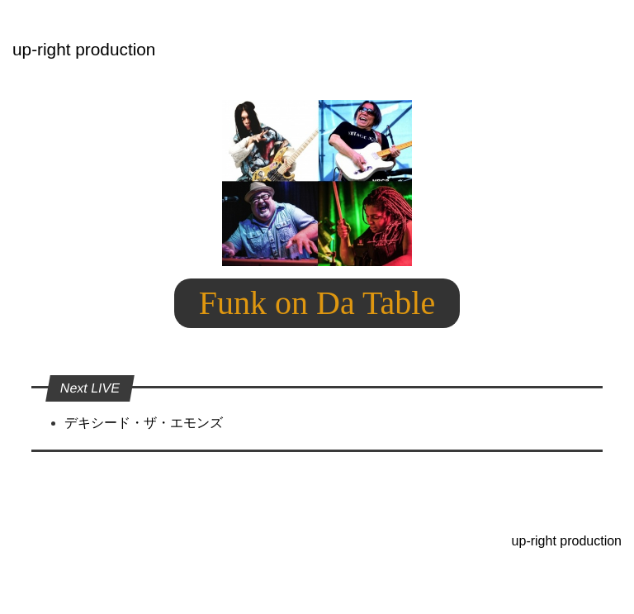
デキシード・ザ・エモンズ (143, 423)
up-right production (83, 49)
